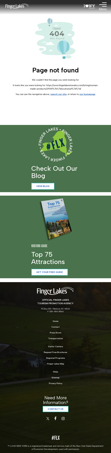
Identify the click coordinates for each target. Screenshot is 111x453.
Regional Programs (55, 358)
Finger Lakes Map (55, 364)
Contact (55, 327)
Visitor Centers (55, 346)
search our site (58, 94)
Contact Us (55, 409)
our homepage (87, 94)
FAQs (55, 372)
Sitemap (55, 377)
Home (55, 321)
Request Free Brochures (55, 352)
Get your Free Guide (49, 272)
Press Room (55, 333)
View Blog (42, 186)
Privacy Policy (55, 383)
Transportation (55, 338)
